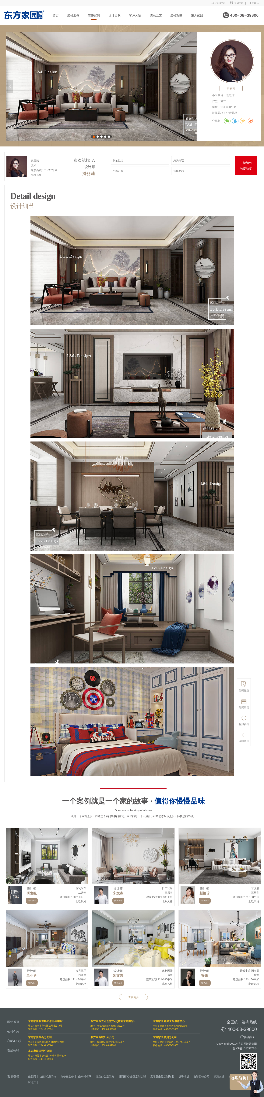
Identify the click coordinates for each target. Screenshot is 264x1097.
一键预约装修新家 (246, 165)
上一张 (10, 86)
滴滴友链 (219, 1076)
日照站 (253, 3)
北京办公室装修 (105, 1076)
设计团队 (114, 15)
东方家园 (197, 15)
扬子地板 (183, 1076)
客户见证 (135, 15)
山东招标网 (84, 1076)
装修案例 (94, 15)
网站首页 (13, 1022)
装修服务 (73, 15)
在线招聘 (13, 1050)
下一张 (193, 86)
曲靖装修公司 (201, 1076)
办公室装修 (67, 1076)
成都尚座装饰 (48, 1076)
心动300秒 (218, 3)
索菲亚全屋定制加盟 (162, 1076)
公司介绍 (13, 1031)
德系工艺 (156, 15)
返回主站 (236, 3)
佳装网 (32, 1076)
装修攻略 (176, 15)
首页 (56, 15)
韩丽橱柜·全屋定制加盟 (132, 1076)
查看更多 (133, 997)
